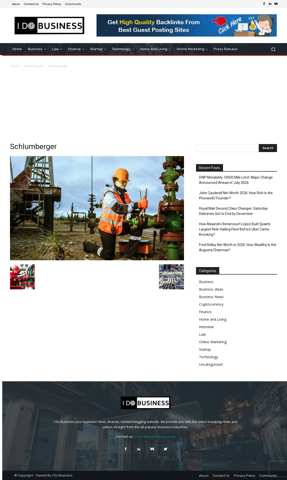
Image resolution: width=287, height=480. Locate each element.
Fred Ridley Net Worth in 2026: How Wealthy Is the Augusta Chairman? (237, 247)
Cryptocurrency (211, 304)
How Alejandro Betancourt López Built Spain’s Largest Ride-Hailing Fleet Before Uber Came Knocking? (234, 229)
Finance (205, 311)
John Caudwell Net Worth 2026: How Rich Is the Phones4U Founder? (236, 195)
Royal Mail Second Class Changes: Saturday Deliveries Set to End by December (233, 211)
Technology (208, 356)
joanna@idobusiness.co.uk (155, 436)
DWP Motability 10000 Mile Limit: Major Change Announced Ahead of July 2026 (236, 180)
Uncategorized (210, 364)
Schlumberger (33, 66)
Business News (211, 296)
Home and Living (212, 319)
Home (14, 66)
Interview (206, 326)
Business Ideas (211, 289)
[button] (273, 49)
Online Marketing (212, 341)
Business (206, 281)
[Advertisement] (143, 106)
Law (202, 334)
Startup (205, 349)
